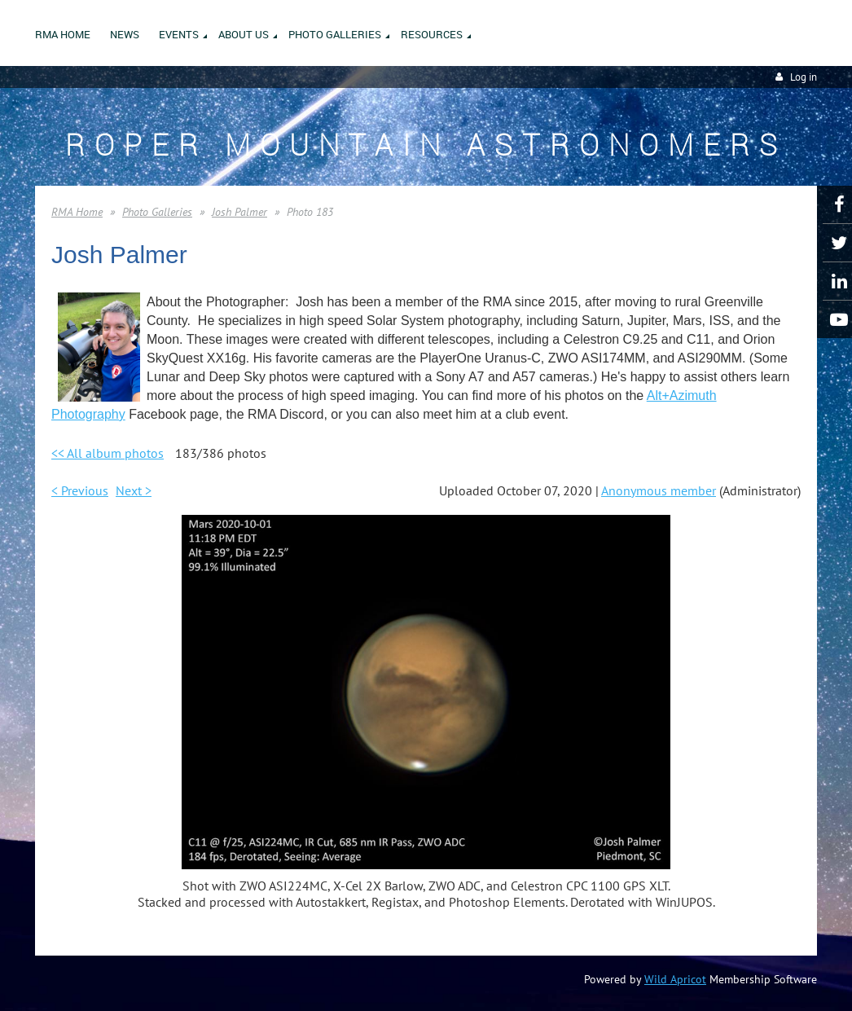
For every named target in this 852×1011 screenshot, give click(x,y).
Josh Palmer (239, 211)
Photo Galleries (157, 211)
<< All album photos (107, 453)
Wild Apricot (675, 979)
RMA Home (77, 211)
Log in (803, 77)
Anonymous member (658, 490)
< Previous (79, 490)
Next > (134, 490)
